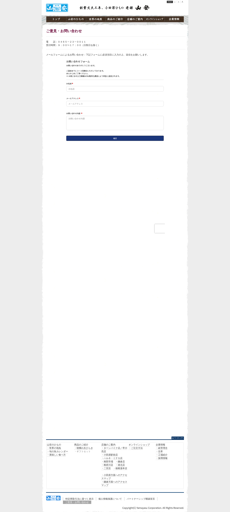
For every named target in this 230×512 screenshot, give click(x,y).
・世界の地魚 (54, 448)
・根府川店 (107, 464)
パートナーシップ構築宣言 (141, 498)
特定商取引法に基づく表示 (79, 498)
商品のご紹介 (81, 444)
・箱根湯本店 (120, 468)
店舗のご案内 (108, 444)
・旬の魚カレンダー (57, 451)
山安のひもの (54, 444)
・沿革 (159, 451)
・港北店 (120, 464)
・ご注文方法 (136, 448)
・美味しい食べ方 (56, 454)
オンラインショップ (139, 444)
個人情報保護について (110, 498)
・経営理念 (162, 448)
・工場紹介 (162, 454)
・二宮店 (106, 468)
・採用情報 (162, 458)
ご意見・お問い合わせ (77, 502)
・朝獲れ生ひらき (83, 448)
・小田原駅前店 (109, 454)
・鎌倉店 (120, 461)
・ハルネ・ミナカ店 (111, 458)
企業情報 (160, 444)
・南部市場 (107, 461)
